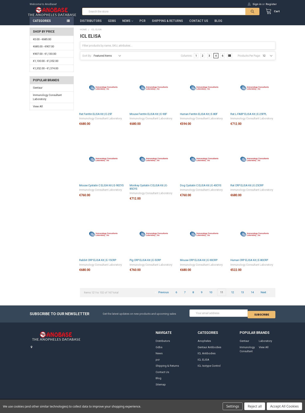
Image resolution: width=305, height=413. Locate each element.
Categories (42, 25)
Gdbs (112, 25)
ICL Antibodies (207, 356)
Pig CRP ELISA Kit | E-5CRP (145, 264)
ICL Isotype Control (209, 368)
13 (242, 296)
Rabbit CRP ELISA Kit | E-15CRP (97, 264)
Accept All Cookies (284, 406)
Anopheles (204, 343)
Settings (232, 406)
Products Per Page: (249, 59)
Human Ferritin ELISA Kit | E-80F (199, 118)
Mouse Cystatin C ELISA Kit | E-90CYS (101, 189)
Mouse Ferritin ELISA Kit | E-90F (148, 118)
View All (38, 110)
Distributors (91, 25)
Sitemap (161, 387)
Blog (218, 25)
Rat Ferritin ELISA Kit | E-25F (95, 118)
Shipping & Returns (167, 25)
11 (221, 296)
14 (252, 296)
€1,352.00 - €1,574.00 (45, 72)
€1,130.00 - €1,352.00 (45, 65)
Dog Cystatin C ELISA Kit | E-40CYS (200, 189)
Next (266, 296)
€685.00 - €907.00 (43, 50)
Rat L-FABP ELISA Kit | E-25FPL (248, 118)
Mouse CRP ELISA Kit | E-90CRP (198, 264)
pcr (142, 25)
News (127, 25)
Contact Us (198, 25)
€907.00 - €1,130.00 (44, 58)
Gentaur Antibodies (209, 349)
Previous (161, 296)
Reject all (255, 406)
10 (210, 296)
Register (271, 4)
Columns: (186, 59)
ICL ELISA (203, 362)
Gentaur (37, 91)
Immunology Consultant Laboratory (47, 101)
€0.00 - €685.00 (42, 43)
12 (232, 296)
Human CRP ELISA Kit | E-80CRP (249, 264)
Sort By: (87, 59)
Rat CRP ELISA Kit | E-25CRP (246, 189)
